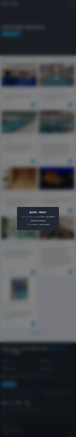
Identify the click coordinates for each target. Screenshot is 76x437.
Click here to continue (38, 221)
